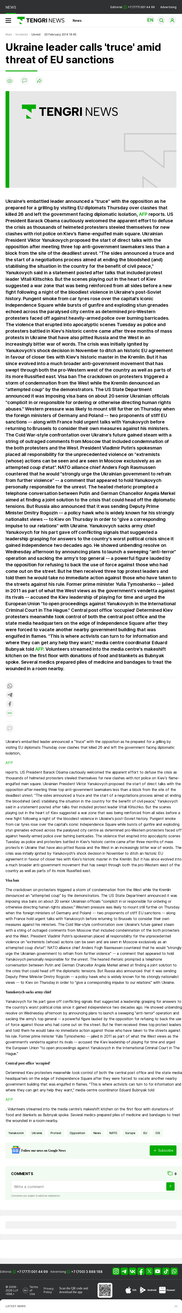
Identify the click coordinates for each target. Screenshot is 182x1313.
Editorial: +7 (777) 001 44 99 (132, 7)
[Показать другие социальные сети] (10, 713)
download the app (70, 1292)
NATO (113, 1133)
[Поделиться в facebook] (10, 704)
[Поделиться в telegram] (10, 695)
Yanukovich (16, 1133)
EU (145, 1133)
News (77, 20)
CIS (157, 1133)
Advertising (168, 7)
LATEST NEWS (16, 1306)
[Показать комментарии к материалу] (10, 728)
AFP (143, 214)
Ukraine (37, 1133)
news (97, 1133)
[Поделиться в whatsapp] (10, 686)
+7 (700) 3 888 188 (87, 1272)
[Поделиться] (39, 81)
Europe (130, 1133)
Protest (56, 1133)
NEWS (11, 7)
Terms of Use (34, 1290)
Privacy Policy (49, 1290)
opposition (77, 1133)
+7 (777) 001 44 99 (32, 1272)
